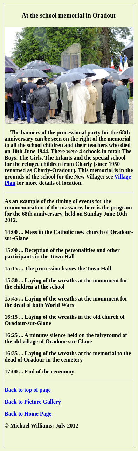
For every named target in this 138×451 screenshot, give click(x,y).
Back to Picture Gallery (33, 402)
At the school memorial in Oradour (69, 15)
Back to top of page (28, 390)
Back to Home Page (28, 414)
